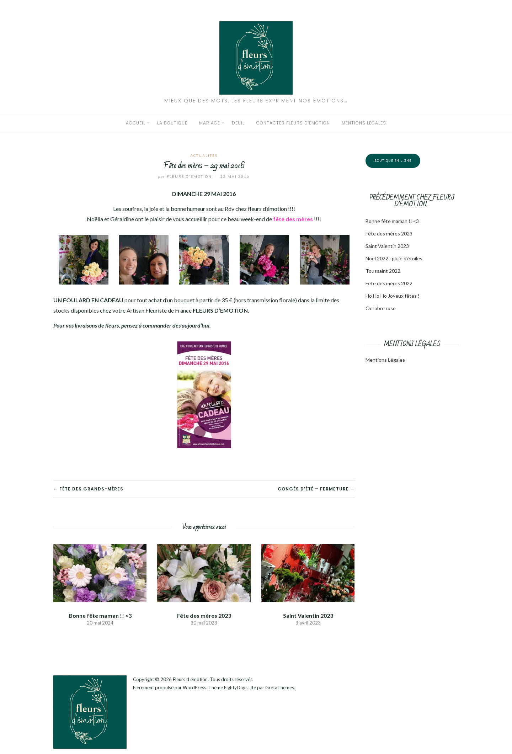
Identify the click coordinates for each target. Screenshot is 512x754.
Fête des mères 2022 (389, 283)
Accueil (135, 123)
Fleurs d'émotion (185, 176)
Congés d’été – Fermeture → (316, 489)
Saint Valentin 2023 (308, 615)
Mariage (209, 123)
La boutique (172, 123)
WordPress (194, 687)
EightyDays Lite (240, 687)
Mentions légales (364, 123)
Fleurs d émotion (190, 679)
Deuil (238, 123)
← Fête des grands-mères (88, 489)
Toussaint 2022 (383, 271)
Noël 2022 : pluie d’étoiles (394, 258)
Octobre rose (381, 308)
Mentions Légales (385, 360)
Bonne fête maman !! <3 (100, 615)
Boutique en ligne (392, 161)
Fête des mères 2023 (204, 615)
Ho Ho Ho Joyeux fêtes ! (393, 296)
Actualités (204, 155)
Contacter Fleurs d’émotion (293, 123)
